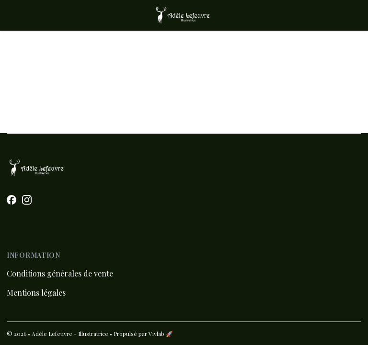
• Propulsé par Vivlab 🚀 (141, 333)
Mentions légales (36, 293)
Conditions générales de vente (60, 273)
